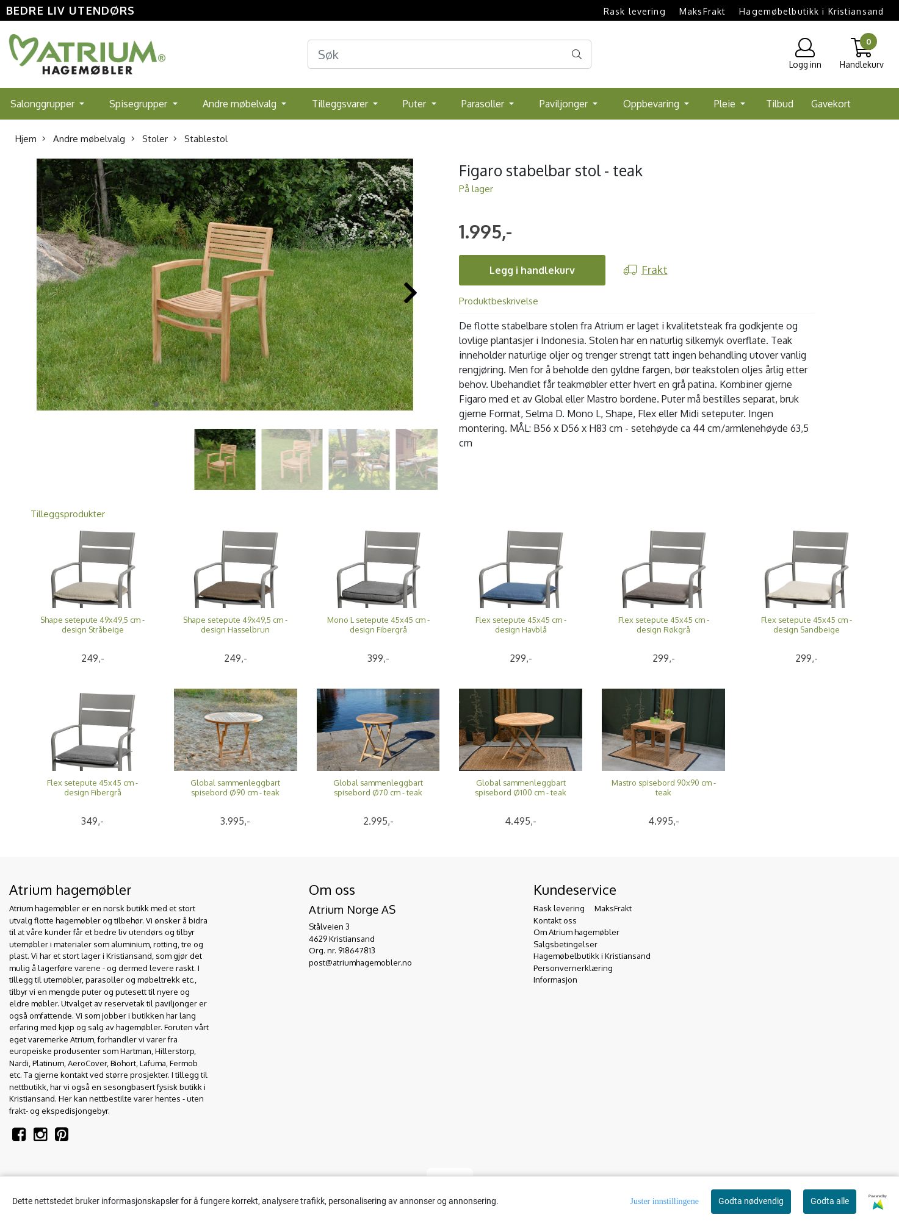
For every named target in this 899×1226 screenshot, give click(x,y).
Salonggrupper (43, 104)
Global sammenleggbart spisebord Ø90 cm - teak (235, 787)
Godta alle (830, 1201)
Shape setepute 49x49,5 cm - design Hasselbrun (235, 624)
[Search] (449, 54)
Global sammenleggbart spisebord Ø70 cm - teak (378, 787)
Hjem (26, 139)
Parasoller (484, 104)
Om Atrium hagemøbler (576, 932)
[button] (156, 404)
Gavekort (831, 104)
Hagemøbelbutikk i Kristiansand (811, 11)
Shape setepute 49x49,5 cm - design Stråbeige (92, 624)
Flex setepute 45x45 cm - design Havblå (520, 624)
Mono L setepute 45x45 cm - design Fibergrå (378, 624)
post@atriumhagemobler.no (360, 962)
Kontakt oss (555, 920)
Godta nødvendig (751, 1201)
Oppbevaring (652, 104)
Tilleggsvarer (341, 104)
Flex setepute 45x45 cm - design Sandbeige (806, 624)
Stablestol (200, 139)
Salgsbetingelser (565, 944)
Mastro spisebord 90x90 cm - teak (664, 787)
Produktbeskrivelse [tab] (498, 301)
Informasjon (555, 979)
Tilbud (779, 104)
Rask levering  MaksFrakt (665, 11)
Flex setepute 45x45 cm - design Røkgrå (663, 624)
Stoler (149, 139)
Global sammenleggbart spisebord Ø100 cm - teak (520, 787)
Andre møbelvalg (241, 104)
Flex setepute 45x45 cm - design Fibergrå (92, 787)
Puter (415, 104)
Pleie (726, 104)
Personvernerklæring (573, 968)
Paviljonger (565, 104)
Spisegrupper (139, 104)
